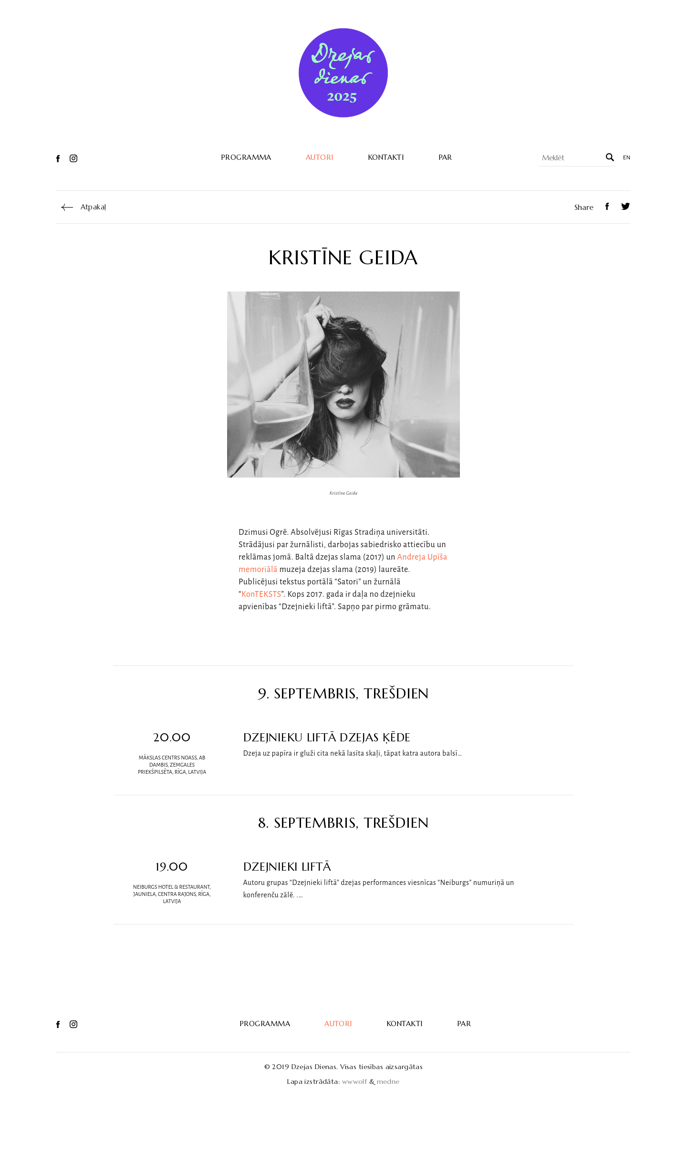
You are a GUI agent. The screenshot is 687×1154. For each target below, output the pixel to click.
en (627, 158)
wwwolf (354, 1081)
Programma (246, 157)
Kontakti (386, 157)
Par (445, 157)
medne (388, 1081)
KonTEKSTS (261, 594)
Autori (319, 157)
